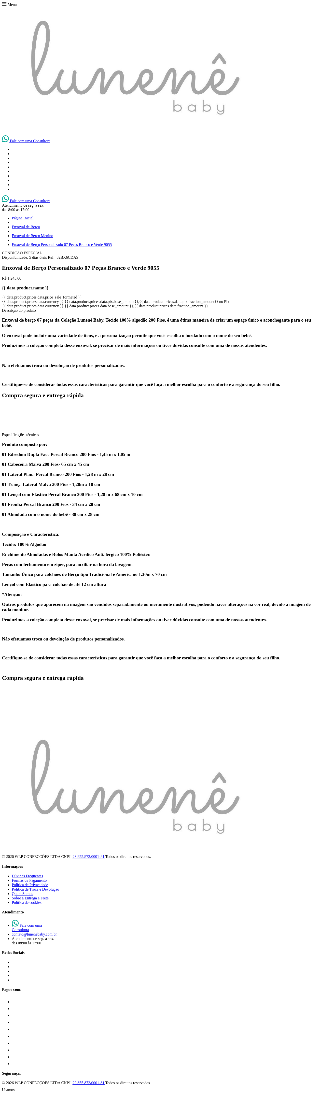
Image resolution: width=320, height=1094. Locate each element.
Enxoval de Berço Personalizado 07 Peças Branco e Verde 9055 (62, 244)
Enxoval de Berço (26, 227)
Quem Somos (22, 894)
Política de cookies (27, 902)
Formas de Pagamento (29, 880)
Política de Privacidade (30, 885)
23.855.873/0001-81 (88, 856)
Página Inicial (22, 218)
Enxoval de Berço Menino (32, 236)
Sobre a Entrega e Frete (30, 898)
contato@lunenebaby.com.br (34, 934)
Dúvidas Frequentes (27, 876)
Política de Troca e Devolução (35, 889)
